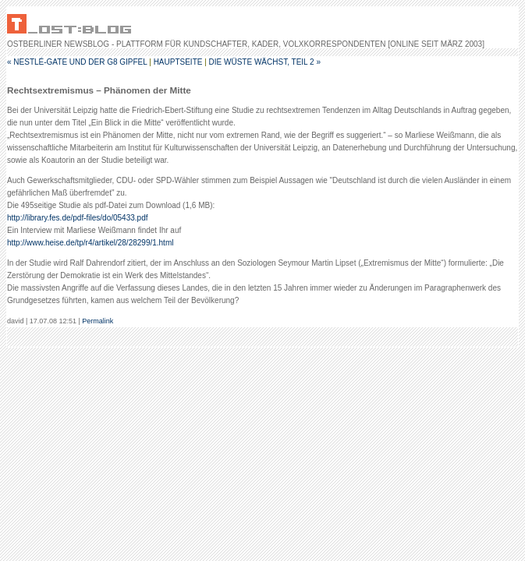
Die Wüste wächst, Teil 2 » (265, 62)
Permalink (97, 321)
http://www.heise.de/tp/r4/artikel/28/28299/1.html (90, 242)
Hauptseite (178, 62)
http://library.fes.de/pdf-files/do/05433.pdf (77, 217)
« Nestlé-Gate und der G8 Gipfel (77, 62)
